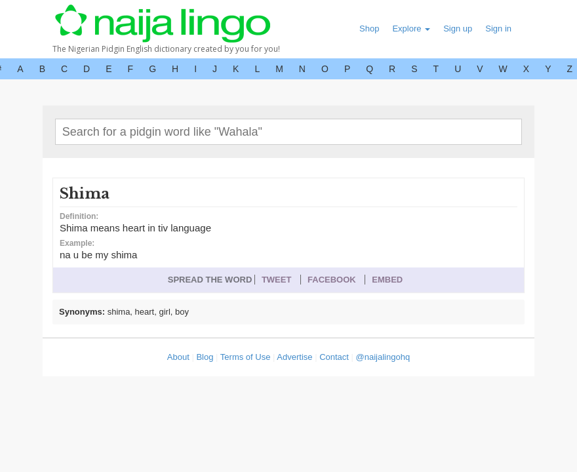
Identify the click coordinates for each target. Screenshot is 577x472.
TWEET (277, 280)
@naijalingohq (383, 357)
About (178, 357)
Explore (411, 28)
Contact (334, 357)
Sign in (498, 28)
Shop (369, 28)
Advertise (294, 357)
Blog (204, 357)
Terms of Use (245, 357)
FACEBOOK (332, 280)
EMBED (387, 280)
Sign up (457, 28)
